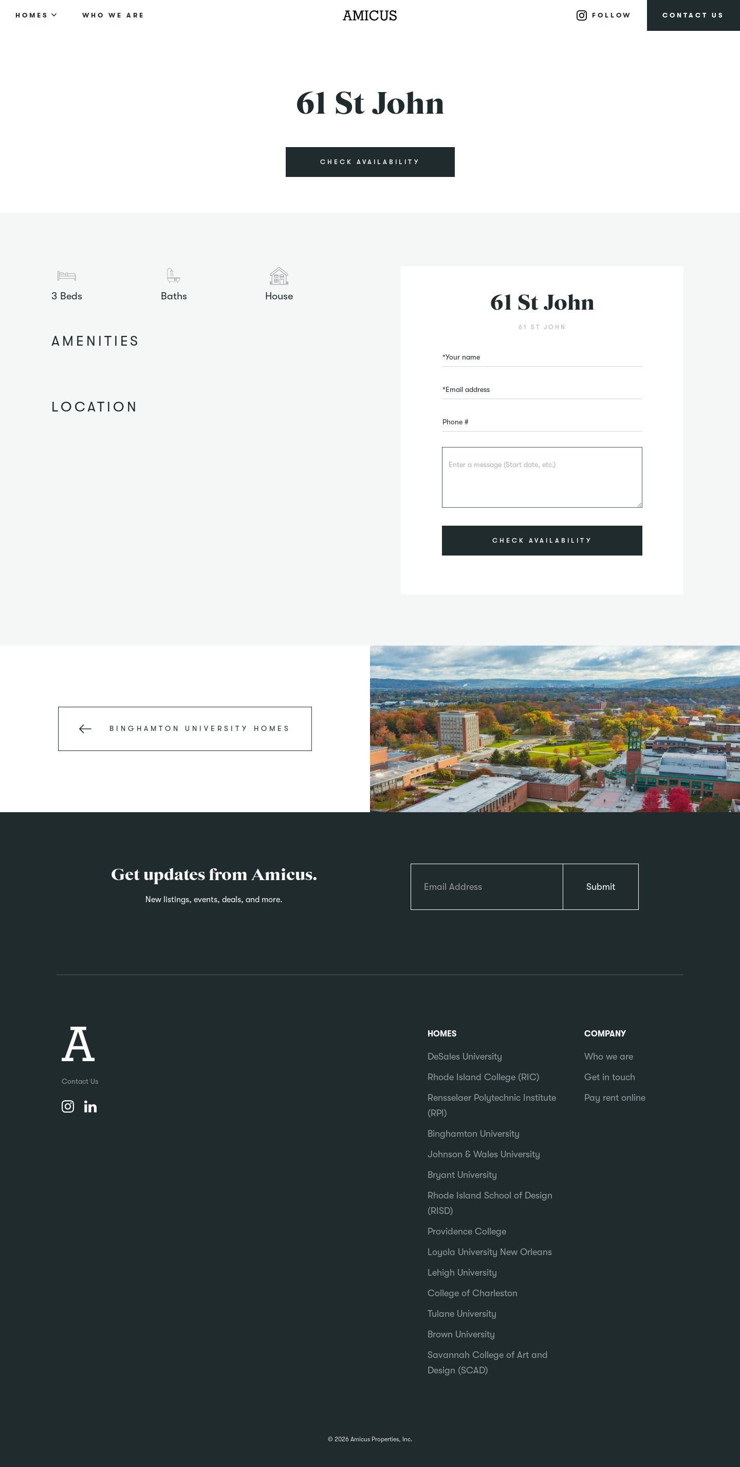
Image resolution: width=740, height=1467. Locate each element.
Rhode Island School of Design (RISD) (490, 1203)
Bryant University (462, 1175)
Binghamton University (474, 1134)
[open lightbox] (370, 215)
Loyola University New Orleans (490, 1252)
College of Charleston (472, 1293)
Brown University (461, 1334)
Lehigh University (462, 1272)
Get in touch (609, 1077)
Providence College (467, 1231)
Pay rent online (614, 1098)
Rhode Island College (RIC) (484, 1077)
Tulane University (462, 1314)
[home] (370, 15)
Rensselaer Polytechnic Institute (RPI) (492, 1105)
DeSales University (465, 1056)
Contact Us (80, 1081)
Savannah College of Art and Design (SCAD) (488, 1362)
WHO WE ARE (113, 15)
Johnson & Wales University (484, 1154)
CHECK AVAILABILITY (370, 162)
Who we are (608, 1056)
